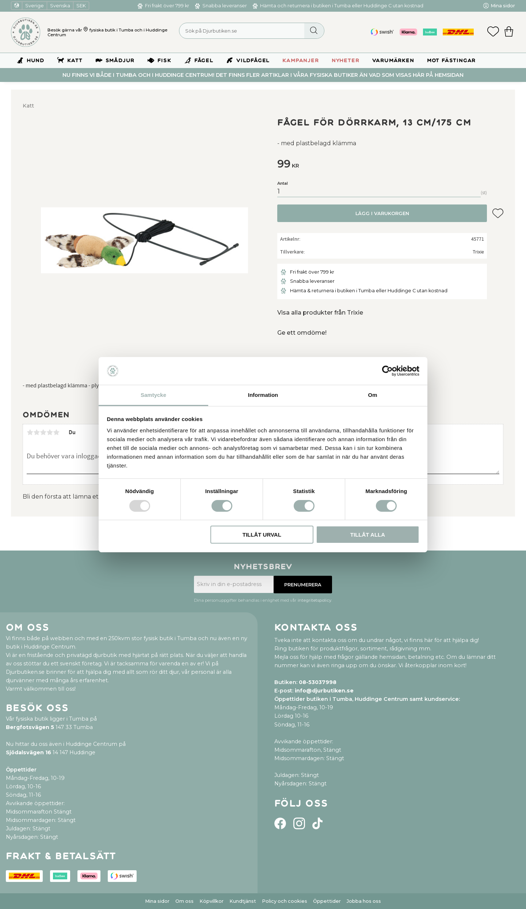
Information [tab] (263, 395)
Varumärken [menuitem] (393, 60)
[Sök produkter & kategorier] (251, 31)
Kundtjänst (242, 901)
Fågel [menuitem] (203, 60)
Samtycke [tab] (153, 395)
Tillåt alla (367, 534)
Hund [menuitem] (35, 60)
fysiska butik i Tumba (111, 30)
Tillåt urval (262, 534)
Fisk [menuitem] (164, 60)
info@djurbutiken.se (324, 690)
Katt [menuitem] (74, 60)
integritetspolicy (314, 600)
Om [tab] (372, 395)
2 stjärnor (36, 432)
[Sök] (314, 30)
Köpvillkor (211, 901)
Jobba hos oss (364, 901)
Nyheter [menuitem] (345, 60)
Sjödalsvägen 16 (28, 752)
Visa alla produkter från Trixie (320, 312)
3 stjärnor (43, 432)
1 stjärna (30, 432)
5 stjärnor (56, 432)
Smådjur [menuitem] (120, 60)
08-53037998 (317, 682)
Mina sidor (157, 901)
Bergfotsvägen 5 (30, 727)
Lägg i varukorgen (382, 213)
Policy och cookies (284, 901)
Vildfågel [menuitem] (253, 60)
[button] (493, 32)
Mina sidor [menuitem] (503, 5)
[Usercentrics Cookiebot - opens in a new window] (387, 370)
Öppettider (327, 901)
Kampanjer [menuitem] (300, 60)
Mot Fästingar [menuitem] (451, 60)
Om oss (184, 901)
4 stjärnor (49, 432)
